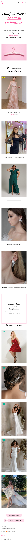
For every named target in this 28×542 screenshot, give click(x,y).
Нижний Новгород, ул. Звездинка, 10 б (10, 538)
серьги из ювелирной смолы (14, 226)
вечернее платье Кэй (14, 94)
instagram (4, 535)
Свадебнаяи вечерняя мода (2, 2)
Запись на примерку (15, 520)
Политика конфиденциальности (9, 528)
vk (2, 535)
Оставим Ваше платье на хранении (14, 306)
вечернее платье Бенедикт (14, 182)
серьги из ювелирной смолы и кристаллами (14, 269)
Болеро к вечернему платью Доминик (14, 139)
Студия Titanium (11, 531)
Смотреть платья (14, 515)
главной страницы (14, 35)
